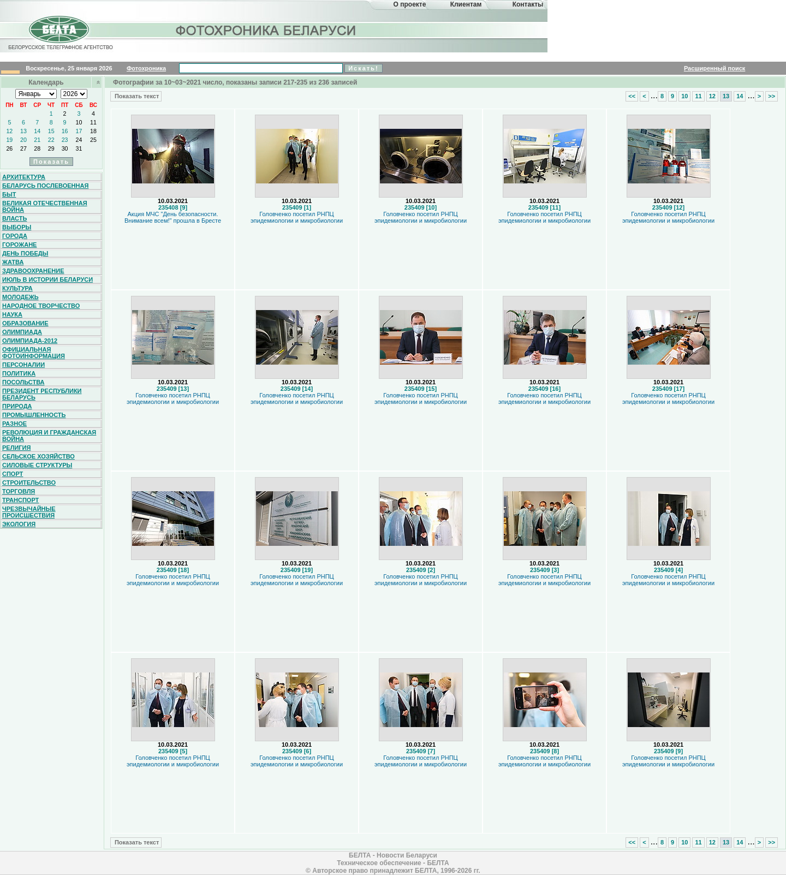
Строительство (29, 482)
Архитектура (23, 177)
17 (79, 131)
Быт (9, 194)
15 (51, 131)
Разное (14, 423)
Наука (12, 314)
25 (93, 139)
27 (23, 148)
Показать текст (136, 96)
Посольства (23, 382)
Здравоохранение (33, 270)
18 (93, 131)
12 (9, 131)
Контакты (528, 4)
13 (23, 131)
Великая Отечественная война (44, 206)
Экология (18, 524)
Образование (25, 323)
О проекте (410, 4)
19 (9, 139)
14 (37, 131)
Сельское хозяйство (38, 456)
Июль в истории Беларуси (47, 279)
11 (93, 122)
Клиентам (466, 4)
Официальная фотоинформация (33, 352)
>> (771, 96)
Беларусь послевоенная (45, 185)
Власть (14, 218)
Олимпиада (22, 332)
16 (65, 131)
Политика (18, 373)
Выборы (16, 227)
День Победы (25, 253)
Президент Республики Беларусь (42, 394)
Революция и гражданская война (49, 435)
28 (37, 148)
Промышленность (34, 415)
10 (79, 122)
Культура (17, 288)
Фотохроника (146, 68)
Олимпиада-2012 (29, 340)
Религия (16, 447)
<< (631, 96)
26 (9, 148)
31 (79, 148)
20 (23, 139)
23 (65, 139)
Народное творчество (41, 305)
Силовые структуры (37, 465)
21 (37, 139)
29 (51, 148)
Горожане (19, 244)
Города (14, 236)
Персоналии (23, 364)
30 (65, 148)
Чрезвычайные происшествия (29, 512)
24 (79, 139)
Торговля (18, 491)
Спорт (12, 474)
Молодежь (20, 297)
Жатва (12, 262)
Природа (17, 406)
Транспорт (20, 500)
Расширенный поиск (714, 68)
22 (51, 139)
